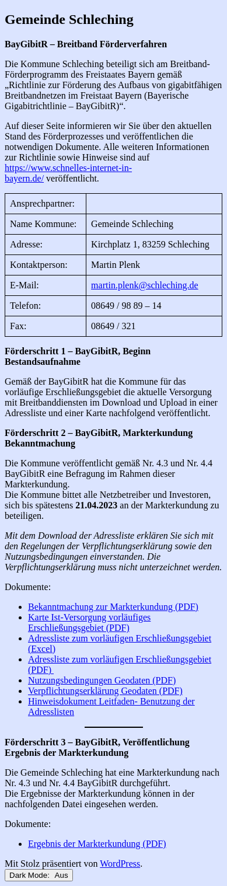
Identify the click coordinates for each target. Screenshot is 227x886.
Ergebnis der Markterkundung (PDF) (97, 844)
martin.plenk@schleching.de (144, 285)
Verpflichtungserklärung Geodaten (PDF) (105, 691)
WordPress (120, 863)
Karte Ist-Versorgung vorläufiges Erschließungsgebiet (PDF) (89, 622)
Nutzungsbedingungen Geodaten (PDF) (102, 680)
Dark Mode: (38, 875)
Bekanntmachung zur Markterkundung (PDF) (113, 607)
